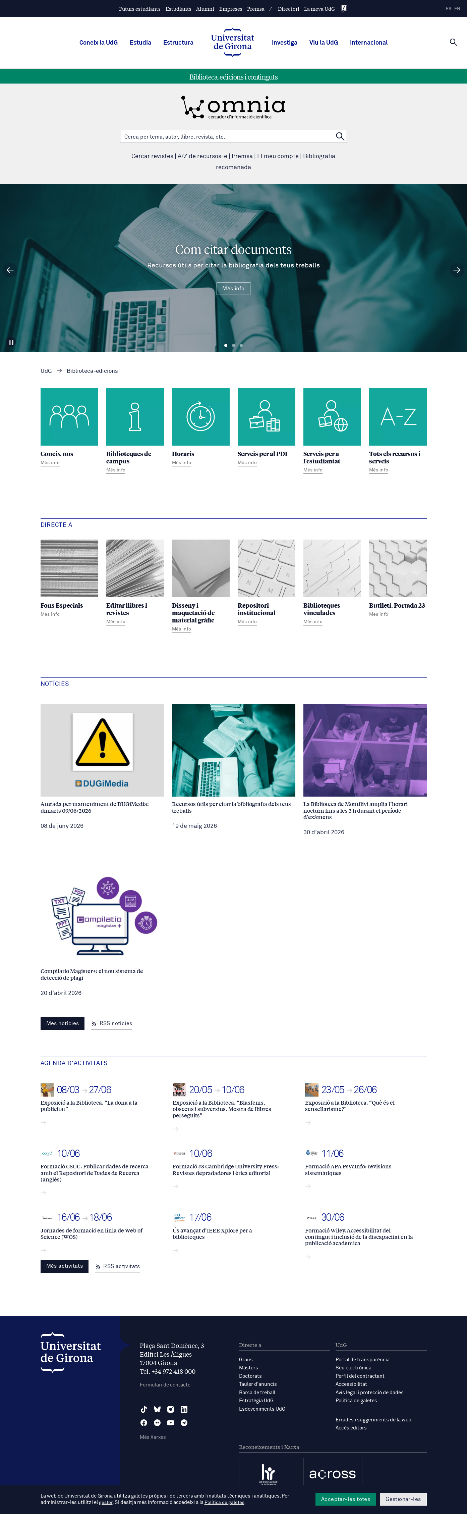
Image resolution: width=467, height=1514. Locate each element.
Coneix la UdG (98, 43)
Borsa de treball (257, 1392)
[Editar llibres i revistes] (135, 583)
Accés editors (351, 1426)
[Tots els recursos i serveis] (398, 431)
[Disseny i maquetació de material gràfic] (201, 587)
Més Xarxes (153, 1437)
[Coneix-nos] (69, 428)
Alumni (205, 8)
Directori (288, 8)
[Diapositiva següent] (457, 270)
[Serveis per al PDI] (266, 428)
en (457, 9)
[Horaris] (201, 428)
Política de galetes (356, 1400)
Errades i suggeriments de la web (373, 1418)
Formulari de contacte (165, 1384)
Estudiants (178, 8)
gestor (106, 1502)
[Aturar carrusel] (12, 340)
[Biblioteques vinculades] (332, 583)
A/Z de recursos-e (202, 156)
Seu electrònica (353, 1367)
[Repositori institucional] (266, 583)
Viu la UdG (323, 43)
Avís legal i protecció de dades (370, 1392)
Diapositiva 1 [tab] (225, 345)
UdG (46, 371)
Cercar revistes (152, 156)
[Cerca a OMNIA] (340, 136)
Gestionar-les (403, 1499)
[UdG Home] (232, 43)
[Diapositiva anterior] (10, 270)
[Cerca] (453, 42)
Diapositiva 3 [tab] (241, 345)
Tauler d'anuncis (258, 1383)
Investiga (284, 43)
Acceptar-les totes (345, 1499)
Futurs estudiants (140, 8)
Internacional (369, 43)
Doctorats (250, 1375)
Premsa (256, 8)
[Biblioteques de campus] (135, 431)
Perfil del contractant (360, 1375)
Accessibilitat (351, 1383)
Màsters (248, 1367)
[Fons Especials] (69, 580)
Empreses (230, 8)
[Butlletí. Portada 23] (398, 580)
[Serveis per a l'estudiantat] (332, 431)
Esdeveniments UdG (262, 1408)
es (448, 9)
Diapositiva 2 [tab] (233, 345)
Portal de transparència (363, 1359)
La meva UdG (319, 8)
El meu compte (278, 156)
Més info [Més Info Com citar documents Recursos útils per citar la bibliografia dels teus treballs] (233, 288)
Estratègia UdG (256, 1400)
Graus (246, 1359)
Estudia (140, 43)
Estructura (178, 43)
